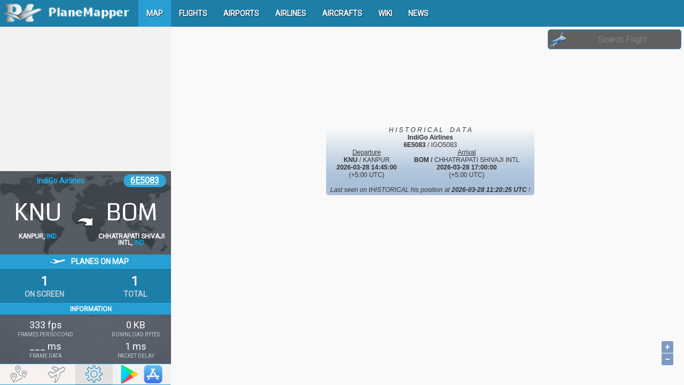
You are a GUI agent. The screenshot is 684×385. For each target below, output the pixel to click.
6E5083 (144, 180)
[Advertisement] (85, 99)
